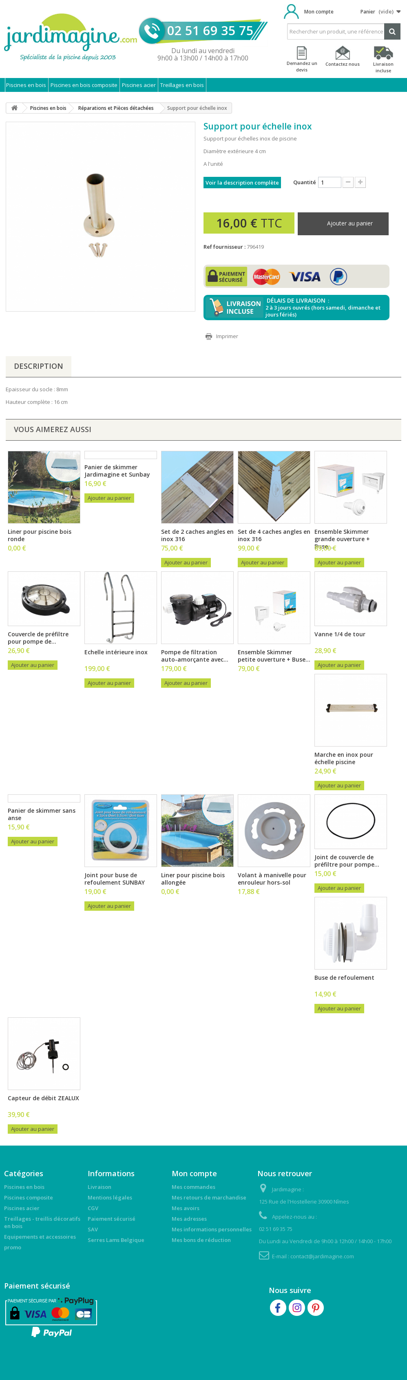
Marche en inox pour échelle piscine (343, 758)
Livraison (99, 1187)
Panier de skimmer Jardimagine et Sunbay (117, 470)
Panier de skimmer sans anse (41, 814)
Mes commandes (193, 1187)
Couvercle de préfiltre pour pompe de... (38, 637)
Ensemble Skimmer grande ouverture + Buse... (342, 539)
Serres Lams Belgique (116, 1240)
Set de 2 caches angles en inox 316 (197, 535)
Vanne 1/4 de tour (339, 634)
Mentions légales (110, 1197)
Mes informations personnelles (212, 1229)
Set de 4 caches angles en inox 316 (274, 535)
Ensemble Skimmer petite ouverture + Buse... (274, 655)
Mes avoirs (185, 1208)
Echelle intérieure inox (116, 652)
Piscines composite (28, 1197)
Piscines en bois (26, 85)
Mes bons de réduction (201, 1240)
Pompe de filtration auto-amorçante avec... (194, 655)
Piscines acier (139, 85)
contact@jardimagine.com (322, 1256)
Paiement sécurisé (111, 1218)
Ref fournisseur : (225, 246)
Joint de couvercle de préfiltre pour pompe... (346, 860)
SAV (93, 1229)
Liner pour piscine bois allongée (193, 878)
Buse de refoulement (344, 977)
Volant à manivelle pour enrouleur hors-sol (272, 878)
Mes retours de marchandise (209, 1197)
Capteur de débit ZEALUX (43, 1098)
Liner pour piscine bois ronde (39, 535)
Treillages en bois (182, 85)
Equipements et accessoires (40, 1236)
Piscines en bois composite (84, 85)
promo (12, 1247)
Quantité (304, 182)
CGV (93, 1208)
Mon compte (319, 11)
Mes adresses (189, 1218)
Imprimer (227, 336)
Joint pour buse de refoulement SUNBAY (114, 878)
